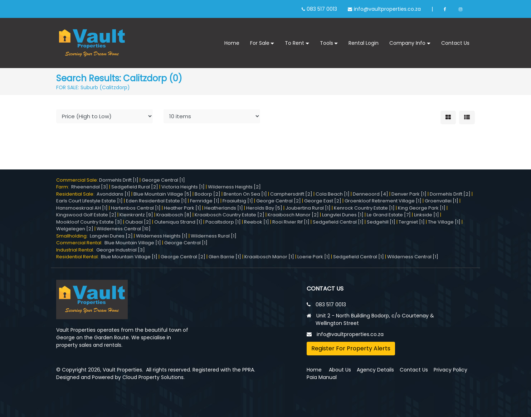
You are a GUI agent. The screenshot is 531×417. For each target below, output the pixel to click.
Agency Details (375, 369)
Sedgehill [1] (381, 222)
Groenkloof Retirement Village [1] (383, 200)
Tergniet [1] (412, 222)
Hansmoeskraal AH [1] (82, 208)
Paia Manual (322, 377)
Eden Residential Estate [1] (156, 200)
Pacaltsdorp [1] (223, 222)
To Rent (294, 43)
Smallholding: (73, 236)
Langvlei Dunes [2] (111, 236)
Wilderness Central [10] (124, 228)
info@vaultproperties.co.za (387, 9)
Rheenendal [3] (89, 186)
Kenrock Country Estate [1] (364, 208)
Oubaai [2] (138, 222)
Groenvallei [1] (441, 200)
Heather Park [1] (182, 208)
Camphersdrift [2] (291, 194)
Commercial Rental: (80, 242)
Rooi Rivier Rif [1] (291, 222)
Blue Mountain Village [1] (132, 242)
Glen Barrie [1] (225, 256)
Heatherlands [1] (223, 208)
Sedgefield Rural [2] (134, 186)
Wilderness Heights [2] (234, 186)
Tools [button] (326, 43)
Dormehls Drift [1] (118, 180)
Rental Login (364, 43)
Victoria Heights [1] (183, 186)
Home (231, 43)
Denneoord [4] (370, 194)
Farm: (63, 186)
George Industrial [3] (120, 249)
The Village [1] (444, 222)
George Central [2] (278, 200)
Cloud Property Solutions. (153, 377)
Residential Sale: (76, 194)
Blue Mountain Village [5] (162, 194)
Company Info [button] (407, 43)
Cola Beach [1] (333, 194)
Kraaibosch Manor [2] (293, 214)
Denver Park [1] (409, 194)
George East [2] (322, 200)
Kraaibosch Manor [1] (269, 256)
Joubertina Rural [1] (308, 208)
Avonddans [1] (113, 194)
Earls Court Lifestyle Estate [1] (89, 200)
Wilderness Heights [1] (161, 236)
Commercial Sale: (77, 180)
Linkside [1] (426, 214)
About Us (340, 369)
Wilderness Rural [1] (214, 236)
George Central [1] (163, 180)
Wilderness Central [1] (412, 256)
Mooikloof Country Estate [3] (89, 222)
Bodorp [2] (207, 194)
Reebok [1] (256, 222)
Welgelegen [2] (74, 228)
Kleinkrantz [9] (136, 214)
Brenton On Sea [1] (245, 194)
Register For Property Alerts (350, 348)
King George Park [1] (421, 208)
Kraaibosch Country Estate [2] (229, 214)
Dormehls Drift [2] (450, 194)
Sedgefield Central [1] (338, 222)
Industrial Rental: (76, 249)
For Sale (259, 43)
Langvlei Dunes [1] (343, 214)
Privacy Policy (450, 369)
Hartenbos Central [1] (136, 208)
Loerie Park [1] (313, 256)
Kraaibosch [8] (173, 214)
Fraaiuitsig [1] (238, 200)
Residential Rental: (78, 256)
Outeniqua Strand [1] (178, 222)
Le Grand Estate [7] (389, 214)
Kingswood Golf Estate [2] (86, 214)
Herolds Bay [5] (264, 208)
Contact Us (455, 43)
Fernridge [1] (204, 200)
